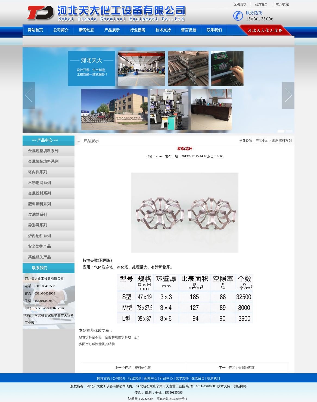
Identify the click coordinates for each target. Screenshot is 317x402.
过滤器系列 (37, 215)
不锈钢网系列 (39, 183)
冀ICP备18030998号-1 (172, 399)
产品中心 (262, 141)
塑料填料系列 (39, 204)
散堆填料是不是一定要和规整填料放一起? (109, 337)
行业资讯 (134, 378)
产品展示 (112, 30)
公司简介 (61, 30)
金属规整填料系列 (43, 151)
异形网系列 (37, 225)
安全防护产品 (39, 246)
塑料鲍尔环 (143, 368)
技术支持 (163, 30)
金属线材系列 (39, 193)
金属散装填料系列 (43, 161)
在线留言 (197, 378)
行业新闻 (137, 30)
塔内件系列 (37, 172)
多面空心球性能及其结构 (97, 344)
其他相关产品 (39, 257)
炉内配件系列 (39, 236)
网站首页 (35, 30)
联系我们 (214, 30)
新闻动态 (86, 30)
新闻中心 (150, 378)
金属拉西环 (246, 368)
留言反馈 (188, 30)
